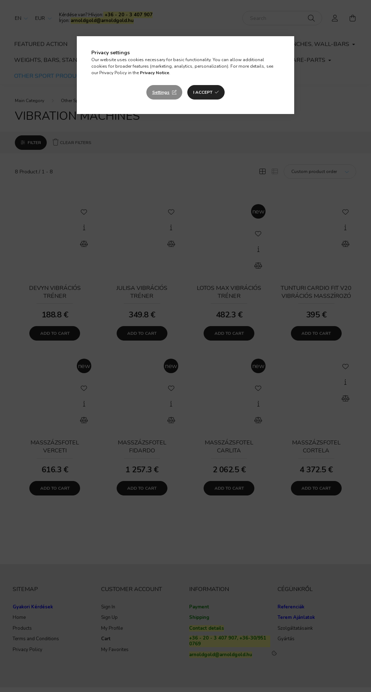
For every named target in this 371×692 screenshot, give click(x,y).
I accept (202, 92)
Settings (161, 92)
